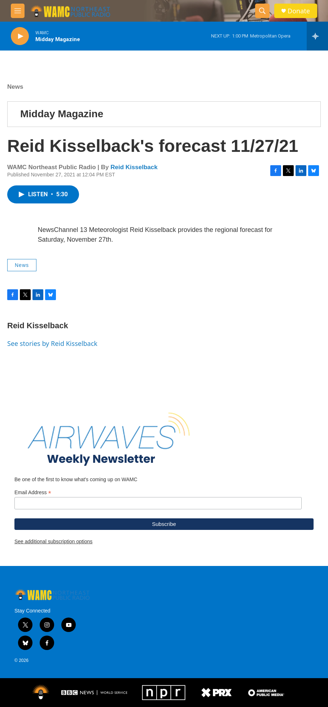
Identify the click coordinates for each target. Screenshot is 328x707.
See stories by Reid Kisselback (52, 343)
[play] (20, 36)
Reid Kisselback (133, 167)
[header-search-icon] (262, 11)
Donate (299, 11)
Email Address (32, 492)
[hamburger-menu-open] (18, 11)
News (15, 86)
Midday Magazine (61, 113)
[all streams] (317, 36)
